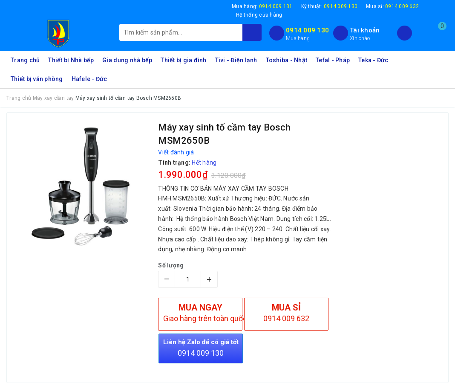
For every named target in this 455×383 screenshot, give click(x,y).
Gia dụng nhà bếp (127, 60)
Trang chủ (25, 60)
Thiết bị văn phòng (37, 78)
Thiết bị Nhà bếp (71, 60)
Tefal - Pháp (333, 60)
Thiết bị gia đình (183, 60)
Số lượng (171, 265)
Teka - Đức (373, 60)
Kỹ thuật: (329, 6)
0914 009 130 (307, 30)
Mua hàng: (262, 6)
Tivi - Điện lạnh (236, 60)
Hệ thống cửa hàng (259, 15)
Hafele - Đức (89, 78)
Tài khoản (365, 30)
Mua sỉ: (392, 6)
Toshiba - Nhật (287, 60)
